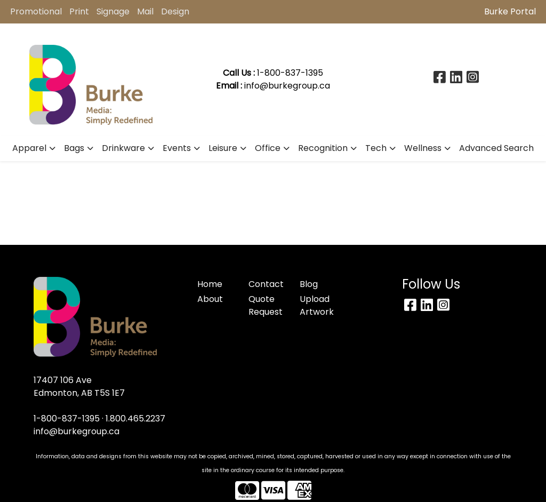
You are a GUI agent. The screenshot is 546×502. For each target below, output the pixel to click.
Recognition (323, 148)
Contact (266, 284)
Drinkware (123, 148)
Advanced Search (496, 148)
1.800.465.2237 (135, 418)
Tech (376, 148)
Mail (145, 11)
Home (209, 284)
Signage (113, 11)
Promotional (36, 11)
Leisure (222, 148)
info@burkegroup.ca (287, 85)
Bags (74, 148)
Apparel (29, 148)
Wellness (422, 148)
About (210, 299)
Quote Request (265, 305)
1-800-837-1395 (67, 418)
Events (177, 148)
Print (79, 11)
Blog (309, 284)
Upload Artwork (317, 305)
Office (267, 148)
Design (175, 11)
